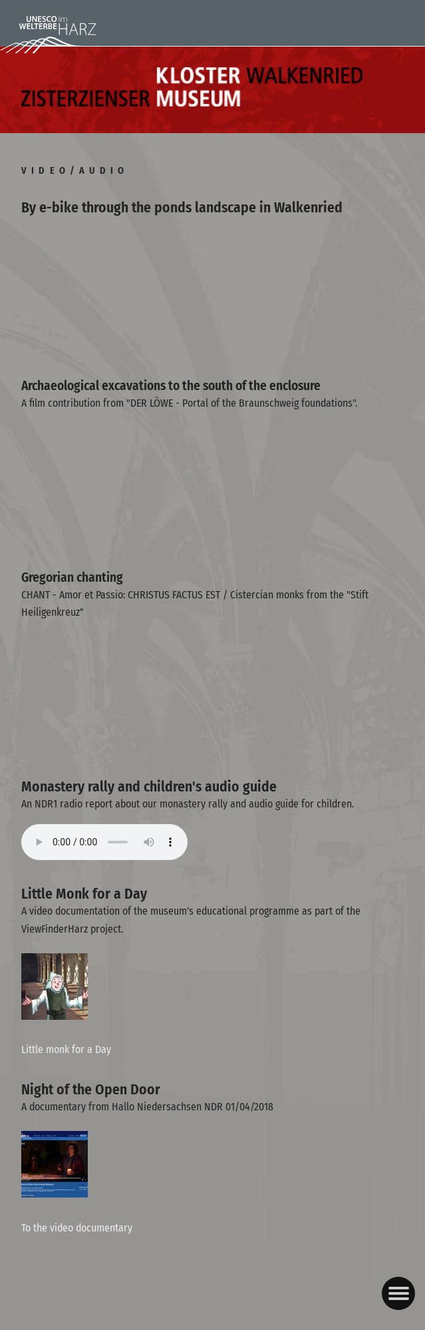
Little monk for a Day (66, 1049)
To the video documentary (76, 1227)
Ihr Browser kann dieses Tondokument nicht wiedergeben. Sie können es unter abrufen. (104, 842)
